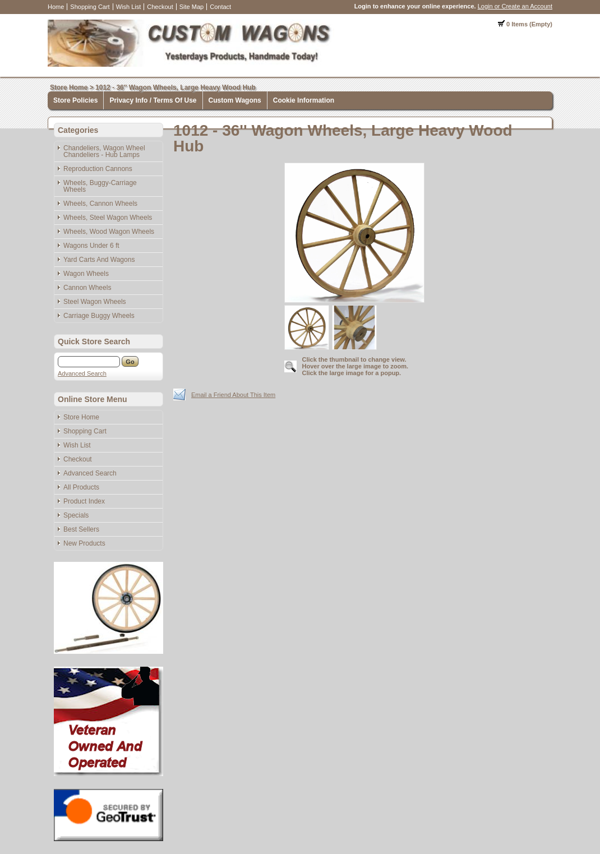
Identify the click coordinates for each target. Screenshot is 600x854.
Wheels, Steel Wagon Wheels (107, 217)
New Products (84, 543)
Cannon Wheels (87, 288)
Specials (76, 515)
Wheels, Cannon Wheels (100, 203)
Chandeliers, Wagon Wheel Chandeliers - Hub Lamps (104, 151)
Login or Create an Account (515, 6)
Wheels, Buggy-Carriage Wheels (100, 186)
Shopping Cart (89, 6)
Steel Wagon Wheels (94, 302)
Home (56, 6)
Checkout (160, 6)
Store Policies (75, 100)
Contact (220, 6)
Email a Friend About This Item (233, 394)
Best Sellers (81, 529)
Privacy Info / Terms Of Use (152, 100)
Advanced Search (82, 373)
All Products (81, 487)
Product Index (84, 501)
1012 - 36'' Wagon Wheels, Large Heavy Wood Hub (175, 87)
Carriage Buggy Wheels (99, 316)
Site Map (191, 6)
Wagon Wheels (86, 274)
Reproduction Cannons (97, 169)
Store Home (68, 87)
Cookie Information (303, 100)
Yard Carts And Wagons (99, 260)
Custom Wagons (235, 100)
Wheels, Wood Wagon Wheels (108, 232)
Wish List (128, 6)
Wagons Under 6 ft (91, 246)
